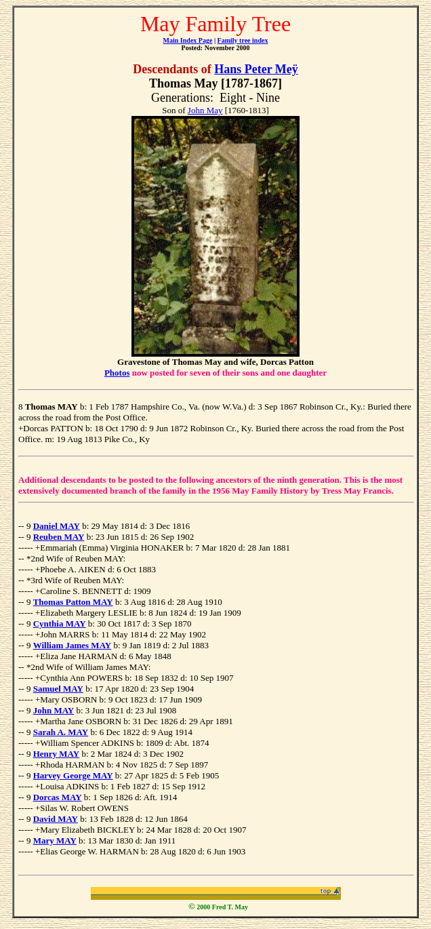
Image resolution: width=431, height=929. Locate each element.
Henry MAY (56, 754)
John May (205, 110)
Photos (117, 373)
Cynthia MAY (59, 623)
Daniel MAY (56, 526)
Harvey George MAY (73, 775)
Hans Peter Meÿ (256, 69)
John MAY (54, 710)
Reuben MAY (59, 537)
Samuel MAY (58, 689)
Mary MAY (55, 840)
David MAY (55, 819)
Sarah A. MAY (61, 732)
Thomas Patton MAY (73, 602)
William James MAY (72, 645)
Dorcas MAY (57, 797)
